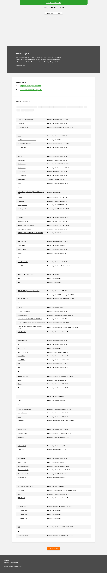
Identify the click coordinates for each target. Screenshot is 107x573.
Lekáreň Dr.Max (22, 348)
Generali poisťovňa (23, 262)
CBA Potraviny (21, 160)
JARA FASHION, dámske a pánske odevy (28, 291)
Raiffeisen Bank (22, 446)
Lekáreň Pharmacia (23, 352)
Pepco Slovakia (22, 429)
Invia (19, 278)
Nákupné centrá (49, 13)
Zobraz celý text (20, 65)
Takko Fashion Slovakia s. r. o (25, 486)
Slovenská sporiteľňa (23, 466)
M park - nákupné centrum (30, 86)
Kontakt (6, 560)
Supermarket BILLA (23, 477)
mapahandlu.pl (17, 566)
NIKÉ (19, 400)
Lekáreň (20, 344)
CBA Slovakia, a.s (22, 171)
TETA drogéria (21, 498)
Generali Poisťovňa (23, 266)
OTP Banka (21, 420)
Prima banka (21, 437)
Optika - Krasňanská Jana (24, 409)
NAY (19, 396)
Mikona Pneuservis (23, 376)
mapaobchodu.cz (8, 566)
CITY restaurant (22, 175)
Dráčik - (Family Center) (24, 208)
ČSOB (19, 183)
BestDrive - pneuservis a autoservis (27, 140)
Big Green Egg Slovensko (24, 143)
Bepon (19, 136)
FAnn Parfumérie (22, 241)
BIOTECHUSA (22, 147)
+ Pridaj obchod (53, 548)
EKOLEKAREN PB (23, 221)
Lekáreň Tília (21, 356)
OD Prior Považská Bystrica (31, 89)
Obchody (59, 13)
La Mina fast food (22, 340)
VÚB (19, 527)
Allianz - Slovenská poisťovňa (25, 119)
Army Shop (21, 123)
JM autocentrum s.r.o (23, 295)
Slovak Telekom (22, 462)
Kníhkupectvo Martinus (24, 311)
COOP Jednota (21, 179)
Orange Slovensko (22, 413)
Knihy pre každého (22, 315)
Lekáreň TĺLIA (21, 360)
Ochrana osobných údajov (11, 562)
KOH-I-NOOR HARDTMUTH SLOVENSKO (30, 319)
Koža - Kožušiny (22, 332)
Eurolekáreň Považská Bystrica (26, 225)
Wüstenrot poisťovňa (23, 535)
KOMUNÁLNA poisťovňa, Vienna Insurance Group (31, 322)
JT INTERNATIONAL (23, 298)
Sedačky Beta (21, 458)
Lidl (19, 363)
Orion (19, 417)
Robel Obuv (21, 449)
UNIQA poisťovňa (22, 510)
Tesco (19, 494)
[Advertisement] (53, 30)
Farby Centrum (21, 245)
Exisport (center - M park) (24, 229)
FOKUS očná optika (23, 249)
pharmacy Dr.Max (22, 433)
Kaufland (20, 307)
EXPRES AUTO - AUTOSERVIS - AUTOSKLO (30, 233)
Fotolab (20, 253)
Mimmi (19, 380)
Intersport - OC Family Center (25, 274)
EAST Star (20, 217)
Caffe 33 (20, 156)
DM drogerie (21, 201)
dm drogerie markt (22, 205)
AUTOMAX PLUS (23, 127)
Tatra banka (21, 490)
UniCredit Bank (22, 506)
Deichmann (21, 197)
